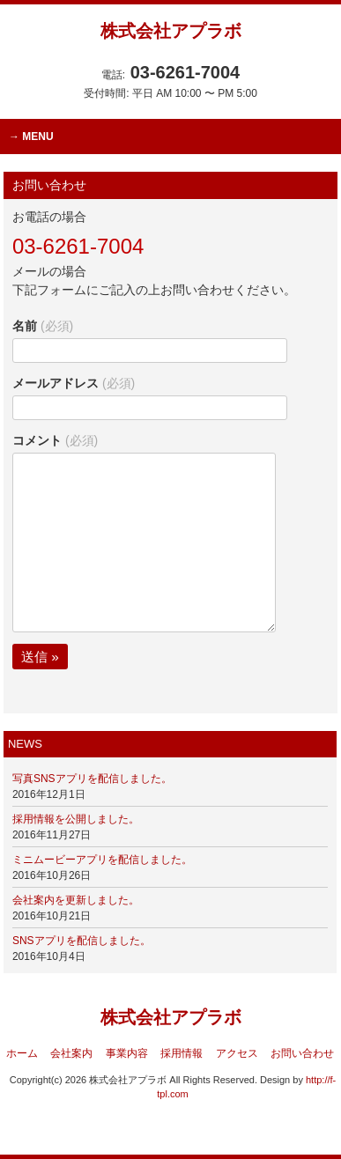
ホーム (22, 1053)
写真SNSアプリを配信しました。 (92, 778)
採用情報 (181, 1053)
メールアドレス (73, 383)
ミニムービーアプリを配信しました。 (102, 859)
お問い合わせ (302, 1053)
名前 (42, 326)
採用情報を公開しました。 (75, 819)
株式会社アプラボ (170, 31)
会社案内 (71, 1053)
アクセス (237, 1053)
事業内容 (127, 1053)
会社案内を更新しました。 (75, 900)
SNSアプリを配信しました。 (81, 940)
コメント (55, 440)
